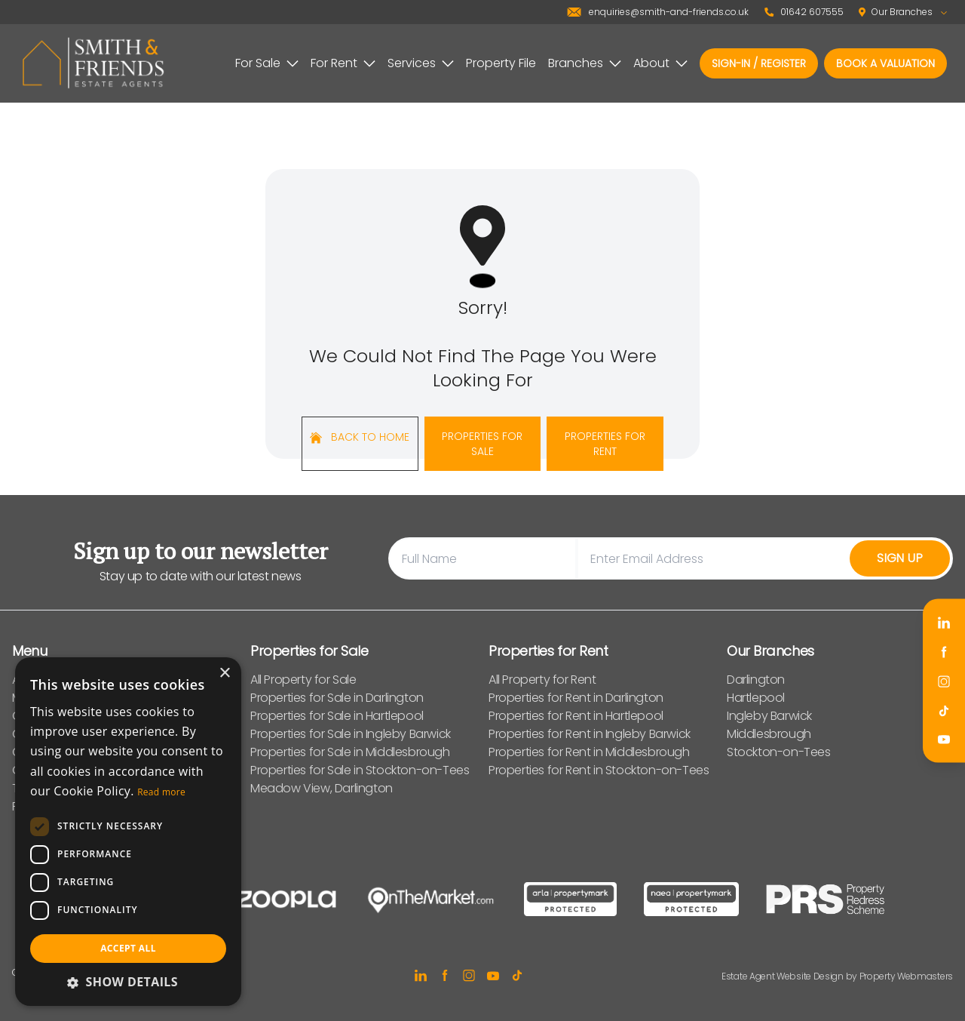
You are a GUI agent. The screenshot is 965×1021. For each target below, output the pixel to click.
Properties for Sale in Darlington (337, 697)
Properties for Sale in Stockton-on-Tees (359, 770)
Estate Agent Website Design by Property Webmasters (837, 976)
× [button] (224, 673)
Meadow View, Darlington (321, 788)
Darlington (756, 679)
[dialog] (128, 831)
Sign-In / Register (759, 63)
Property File (501, 63)
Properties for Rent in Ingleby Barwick (590, 734)
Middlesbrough (769, 734)
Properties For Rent (605, 444)
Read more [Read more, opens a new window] (161, 792)
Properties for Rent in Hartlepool (576, 715)
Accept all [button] (128, 948)
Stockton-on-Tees (779, 752)
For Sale (267, 63)
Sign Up (900, 558)
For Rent (343, 63)
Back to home (359, 436)
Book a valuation (885, 63)
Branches (584, 63)
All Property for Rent (542, 679)
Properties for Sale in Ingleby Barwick (350, 734)
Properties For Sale (482, 444)
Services (421, 63)
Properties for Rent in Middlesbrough (589, 752)
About (660, 63)
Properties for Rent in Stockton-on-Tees (599, 770)
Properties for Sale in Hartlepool (337, 715)
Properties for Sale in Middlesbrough (350, 752)
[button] (128, 982)
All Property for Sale (303, 679)
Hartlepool (756, 697)
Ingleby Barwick (769, 715)
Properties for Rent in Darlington (576, 697)
